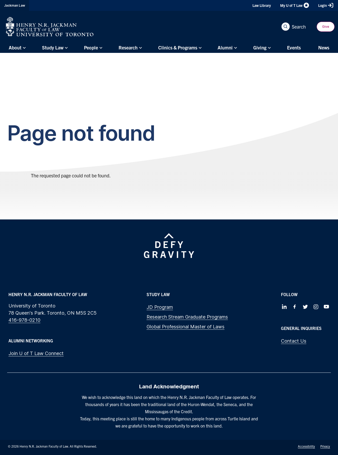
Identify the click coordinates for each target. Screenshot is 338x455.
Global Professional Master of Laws (185, 326)
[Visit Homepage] (49, 26)
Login (325, 5)
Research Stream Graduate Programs (187, 317)
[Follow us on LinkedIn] (284, 306)
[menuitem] (16, 48)
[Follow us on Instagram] (315, 306)
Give (325, 27)
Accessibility (306, 446)
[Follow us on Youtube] (326, 306)
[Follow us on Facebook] (294, 306)
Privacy (325, 446)
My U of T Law (294, 5)
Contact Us (293, 341)
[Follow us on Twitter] (305, 306)
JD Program (160, 307)
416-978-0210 (24, 320)
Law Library (261, 5)
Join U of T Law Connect (36, 353)
